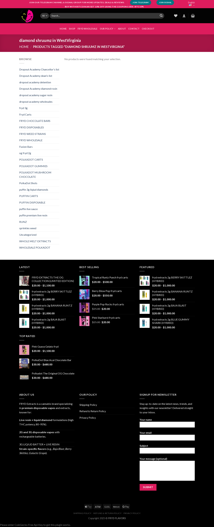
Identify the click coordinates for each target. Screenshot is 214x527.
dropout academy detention (35, 82)
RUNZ (23, 221)
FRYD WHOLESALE (87, 28)
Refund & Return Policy (92, 411)
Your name (167, 424)
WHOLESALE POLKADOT (34, 247)
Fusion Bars (26, 146)
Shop (72, 28)
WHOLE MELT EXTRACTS (35, 241)
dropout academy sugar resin (35, 95)
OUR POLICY (108, 28)
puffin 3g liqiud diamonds (33, 189)
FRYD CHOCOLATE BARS (34, 120)
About (122, 28)
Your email (167, 437)
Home (24, 47)
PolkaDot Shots (28, 183)
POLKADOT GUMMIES (33, 166)
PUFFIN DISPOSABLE (32, 202)
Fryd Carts (25, 114)
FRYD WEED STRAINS (32, 133)
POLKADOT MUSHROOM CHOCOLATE (35, 174)
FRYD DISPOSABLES (31, 127)
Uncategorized (27, 234)
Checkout (148, 28)
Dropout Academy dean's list (35, 75)
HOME (63, 28)
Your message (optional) (167, 470)
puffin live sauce (28, 208)
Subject (167, 450)
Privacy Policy (87, 417)
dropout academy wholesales (35, 101)
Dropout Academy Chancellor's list (39, 69)
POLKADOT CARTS (31, 159)
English (191, 4)
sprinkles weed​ (27, 228)
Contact (133, 28)
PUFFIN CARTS (28, 195)
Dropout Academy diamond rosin (38, 88)
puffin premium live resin (33, 215)
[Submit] (161, 16)
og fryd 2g (25, 153)
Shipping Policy (88, 404)
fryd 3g (23, 108)
